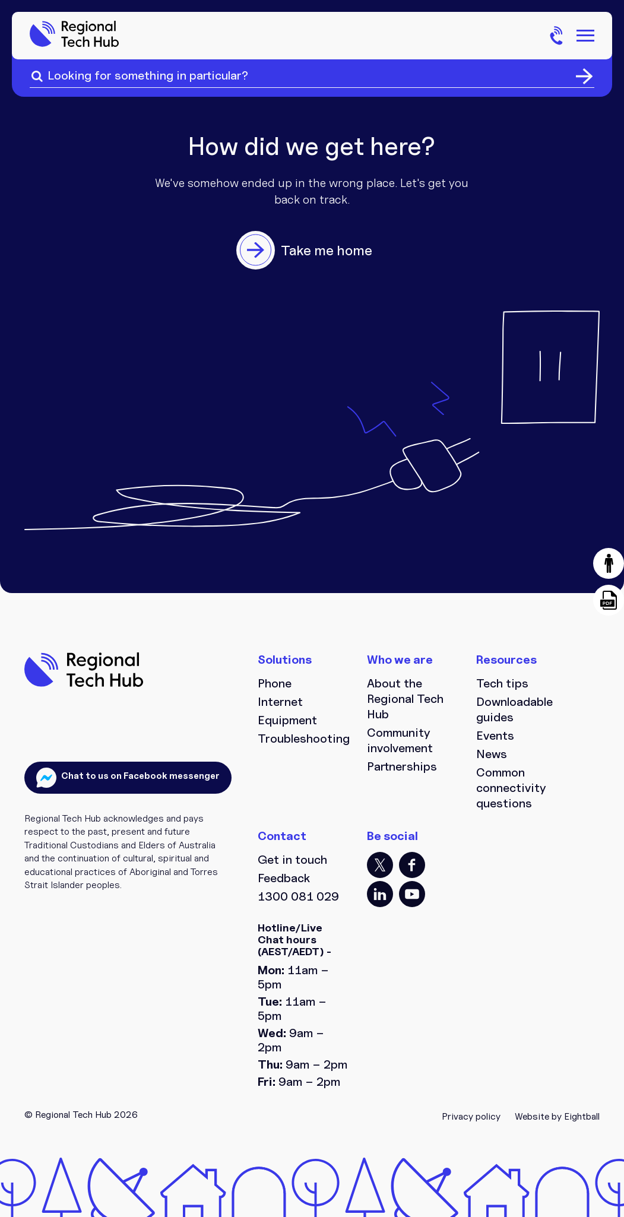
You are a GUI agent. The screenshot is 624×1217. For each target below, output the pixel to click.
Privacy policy (471, 1116)
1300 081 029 (298, 896)
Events (495, 735)
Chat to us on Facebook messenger (139, 775)
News (491, 754)
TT (380, 865)
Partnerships (402, 766)
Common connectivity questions (511, 788)
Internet (280, 701)
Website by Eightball (557, 1116)
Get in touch (292, 859)
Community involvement (400, 740)
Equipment (287, 720)
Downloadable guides (514, 709)
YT (412, 894)
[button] (608, 563)
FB (412, 865)
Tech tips (502, 683)
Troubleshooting (303, 738)
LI (380, 894)
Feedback (284, 878)
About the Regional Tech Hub (405, 699)
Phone (275, 683)
